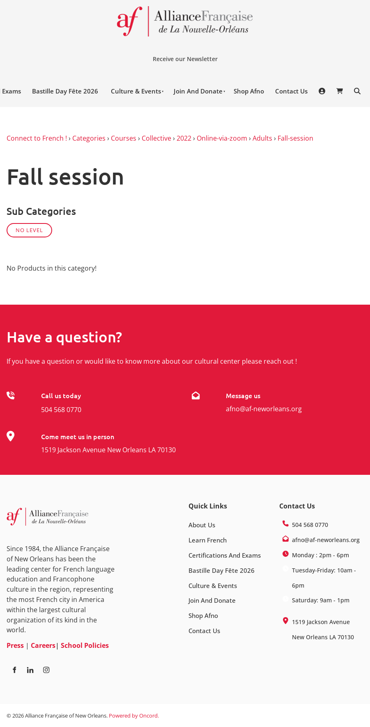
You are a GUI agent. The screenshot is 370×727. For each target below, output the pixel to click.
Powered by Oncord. (134, 715)
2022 (184, 138)
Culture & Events (136, 91)
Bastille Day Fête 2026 (65, 91)
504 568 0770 (61, 409)
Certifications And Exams (224, 555)
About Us (201, 525)
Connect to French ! (37, 138)
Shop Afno (249, 91)
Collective (156, 138)
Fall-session (295, 138)
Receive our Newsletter (182, 55)
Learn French (207, 540)
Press (15, 645)
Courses (123, 138)
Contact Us (291, 91)
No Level (29, 230)
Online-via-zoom (222, 138)
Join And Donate (198, 91)
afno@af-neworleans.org (264, 408)
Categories (89, 138)
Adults (262, 138)
